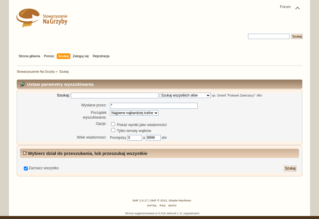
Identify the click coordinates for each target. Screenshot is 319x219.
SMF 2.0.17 (140, 200)
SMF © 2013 (158, 200)
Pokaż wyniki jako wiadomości (139, 125)
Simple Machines (179, 200)
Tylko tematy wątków (131, 131)
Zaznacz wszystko (44, 168)
